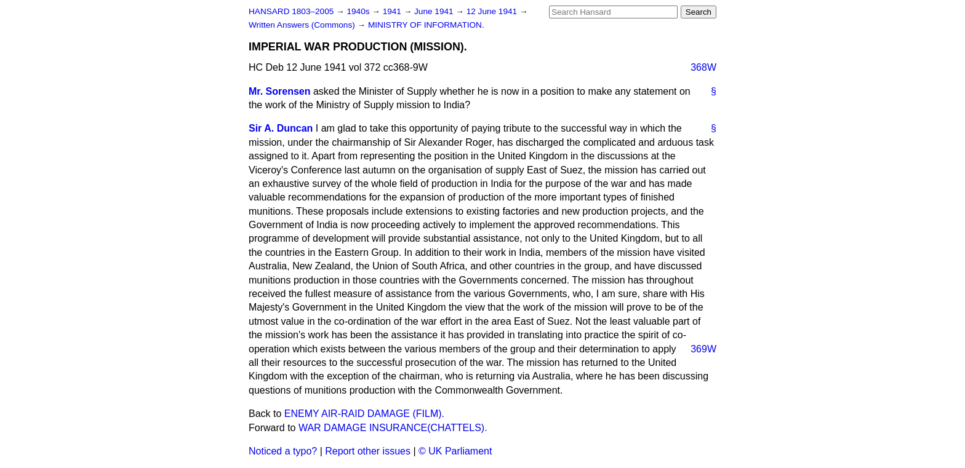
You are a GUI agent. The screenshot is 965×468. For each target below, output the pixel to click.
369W (703, 349)
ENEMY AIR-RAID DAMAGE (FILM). (364, 413)
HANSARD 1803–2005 (291, 11)
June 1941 (434, 11)
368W (703, 67)
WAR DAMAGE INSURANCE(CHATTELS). (392, 427)
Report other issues (367, 451)
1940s (359, 11)
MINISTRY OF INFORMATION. (426, 25)
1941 (393, 11)
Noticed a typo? (283, 451)
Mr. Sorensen (279, 91)
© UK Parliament (455, 451)
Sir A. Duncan (281, 128)
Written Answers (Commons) (303, 25)
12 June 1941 (492, 11)
